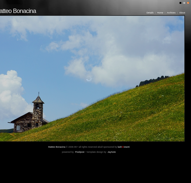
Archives (171, 12)
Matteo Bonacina (56, 147)
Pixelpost (80, 152)
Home (160, 12)
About (182, 12)
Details (150, 12)
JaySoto (111, 152)
